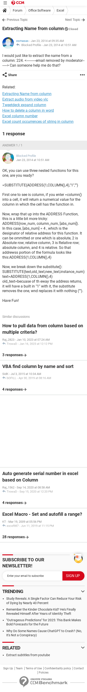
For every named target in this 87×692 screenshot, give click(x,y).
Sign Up (8, 668)
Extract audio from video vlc (25, 99)
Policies (43, 672)
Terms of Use (34, 668)
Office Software (39, 10)
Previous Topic (17, 20)
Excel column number (20, 116)
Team (19, 668)
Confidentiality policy (58, 668)
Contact (79, 668)
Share (12, 75)
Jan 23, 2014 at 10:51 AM (59, 45)
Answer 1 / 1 (12, 145)
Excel (60, 10)
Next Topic (72, 20)
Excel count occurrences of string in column (38, 121)
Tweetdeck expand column (24, 105)
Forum (17, 10)
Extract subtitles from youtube (28, 655)
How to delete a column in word (28, 110)
